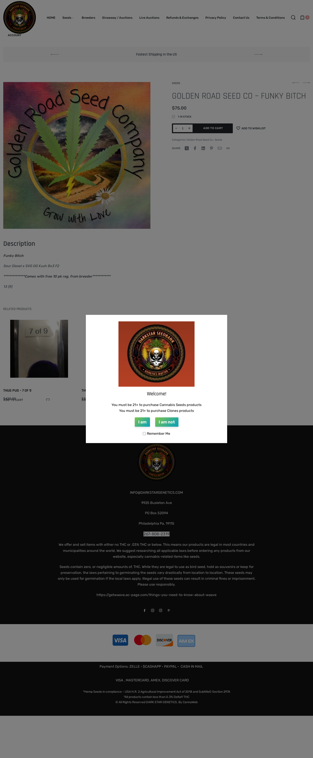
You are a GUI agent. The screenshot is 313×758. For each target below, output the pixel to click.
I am (142, 421)
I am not (167, 421)
